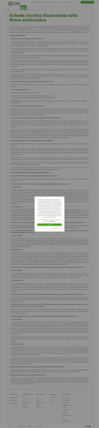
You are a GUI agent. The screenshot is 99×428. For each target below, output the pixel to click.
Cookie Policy (52, 221)
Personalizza (56, 227)
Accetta (49, 224)
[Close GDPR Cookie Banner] (63, 198)
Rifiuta (42, 227)
